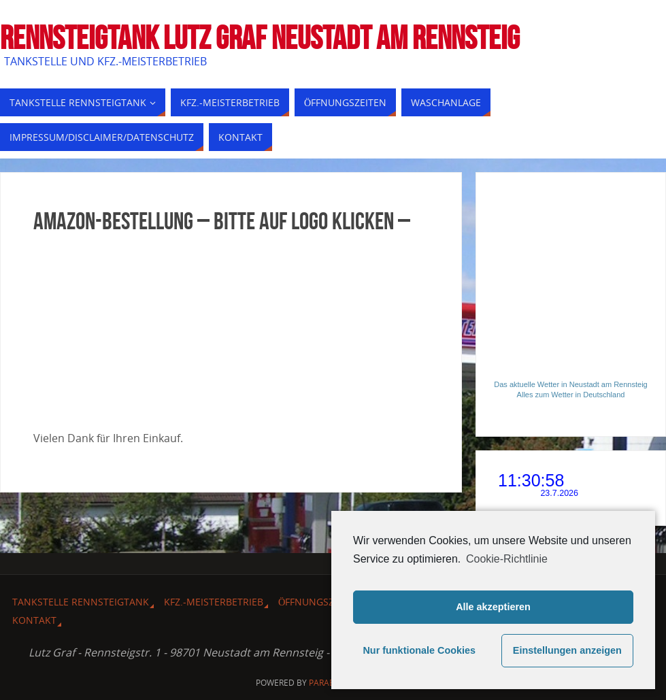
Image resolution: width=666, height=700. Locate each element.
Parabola (329, 682)
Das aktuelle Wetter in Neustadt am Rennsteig (570, 384)
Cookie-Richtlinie (507, 559)
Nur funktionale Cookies (419, 650)
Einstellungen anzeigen (567, 650)
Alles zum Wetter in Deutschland (571, 394)
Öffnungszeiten (319, 601)
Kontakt (34, 620)
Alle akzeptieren (493, 606)
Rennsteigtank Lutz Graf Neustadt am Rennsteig (260, 38)
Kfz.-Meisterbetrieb (213, 601)
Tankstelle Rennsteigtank (80, 601)
